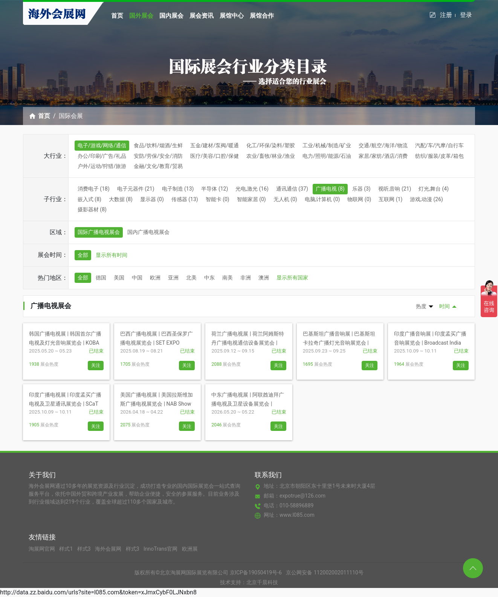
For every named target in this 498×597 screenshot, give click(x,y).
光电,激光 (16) (252, 189)
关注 (95, 365)
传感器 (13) (184, 199)
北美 (191, 278)
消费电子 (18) (94, 189)
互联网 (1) (390, 199)
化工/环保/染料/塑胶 (270, 145)
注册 (447, 14)
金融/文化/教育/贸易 (158, 166)
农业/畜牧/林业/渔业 (270, 156)
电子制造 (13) (178, 189)
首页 (117, 15)
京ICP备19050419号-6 (256, 573)
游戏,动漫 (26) (426, 199)
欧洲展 (190, 549)
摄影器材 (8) (92, 209)
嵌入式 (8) (89, 199)
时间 (444, 306)
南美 (227, 278)
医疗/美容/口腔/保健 (214, 156)
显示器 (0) (152, 199)
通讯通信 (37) (292, 189)
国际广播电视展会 (99, 232)
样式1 (66, 549)
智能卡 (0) (217, 199)
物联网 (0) (359, 199)
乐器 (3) (361, 189)
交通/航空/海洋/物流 (383, 145)
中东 (209, 278)
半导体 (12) (214, 189)
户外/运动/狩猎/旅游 (102, 166)
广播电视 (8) (330, 189)
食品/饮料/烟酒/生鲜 (158, 145)
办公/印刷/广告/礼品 (102, 156)
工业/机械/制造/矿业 (326, 145)
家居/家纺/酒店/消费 (383, 156)
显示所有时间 (111, 255)
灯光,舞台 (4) (434, 189)
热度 (421, 306)
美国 (119, 278)
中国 (137, 278)
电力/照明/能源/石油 (326, 156)
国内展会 (171, 15)
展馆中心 (232, 15)
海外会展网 (108, 549)
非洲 (245, 278)
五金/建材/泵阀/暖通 (214, 145)
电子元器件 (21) (135, 189)
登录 (466, 14)
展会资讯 (201, 15)
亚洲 (173, 278)
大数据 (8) (121, 199)
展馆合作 (262, 15)
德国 (101, 278)
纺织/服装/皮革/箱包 (439, 156)
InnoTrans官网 (161, 549)
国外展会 (141, 15)
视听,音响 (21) (394, 189)
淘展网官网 (42, 549)
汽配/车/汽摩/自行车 (439, 145)
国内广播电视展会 (148, 232)
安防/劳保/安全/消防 (158, 156)
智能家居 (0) (251, 199)
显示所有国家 (292, 278)
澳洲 (263, 278)
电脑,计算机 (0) (322, 199)
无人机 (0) (285, 199)
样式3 (84, 549)
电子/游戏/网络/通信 (102, 145)
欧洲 (155, 278)
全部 (83, 255)
